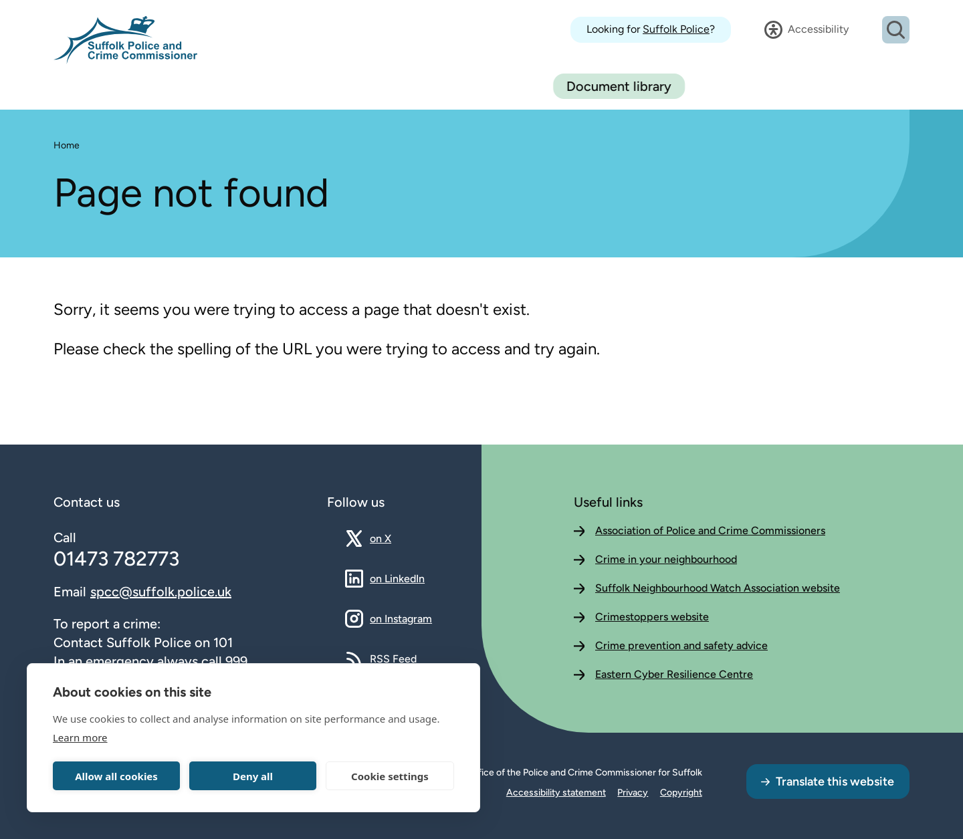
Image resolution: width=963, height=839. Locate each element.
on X (392, 538)
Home (67, 145)
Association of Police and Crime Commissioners (710, 530)
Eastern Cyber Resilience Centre (674, 674)
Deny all (253, 776)
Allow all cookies (116, 776)
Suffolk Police (676, 29)
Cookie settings (390, 776)
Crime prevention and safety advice (681, 645)
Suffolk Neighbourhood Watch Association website (717, 588)
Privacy (632, 792)
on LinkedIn (397, 578)
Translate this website (835, 781)
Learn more (80, 737)
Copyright (681, 792)
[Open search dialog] (895, 29)
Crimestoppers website (652, 616)
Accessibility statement (556, 792)
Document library (843, 86)
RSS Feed (393, 658)
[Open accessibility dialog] (806, 29)
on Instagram (401, 618)
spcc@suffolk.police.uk (160, 592)
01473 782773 (116, 558)
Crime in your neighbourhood (666, 559)
